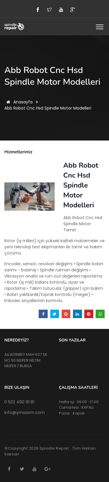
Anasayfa (18, 102)
